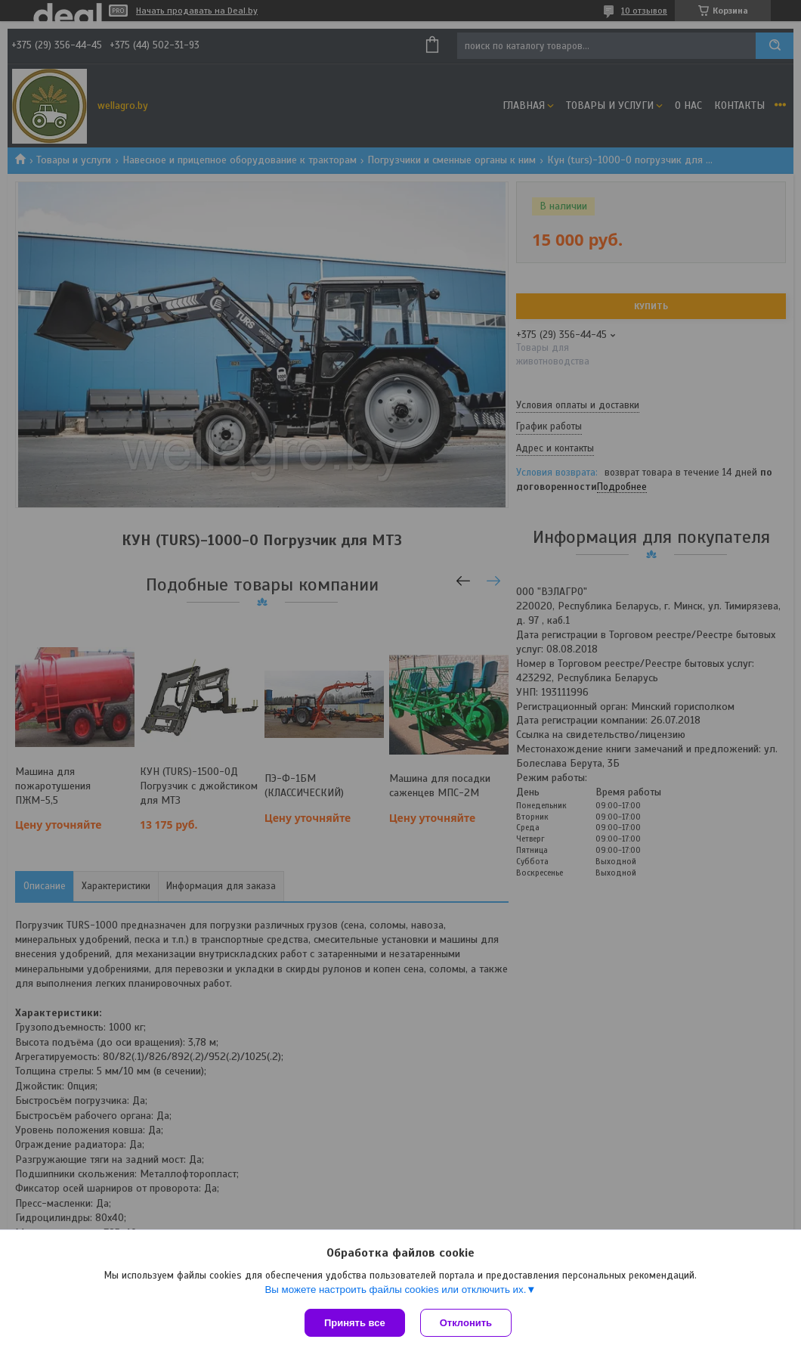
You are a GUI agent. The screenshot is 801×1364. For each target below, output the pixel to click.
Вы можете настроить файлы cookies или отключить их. (395, 1289)
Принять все (354, 1322)
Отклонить (466, 1322)
